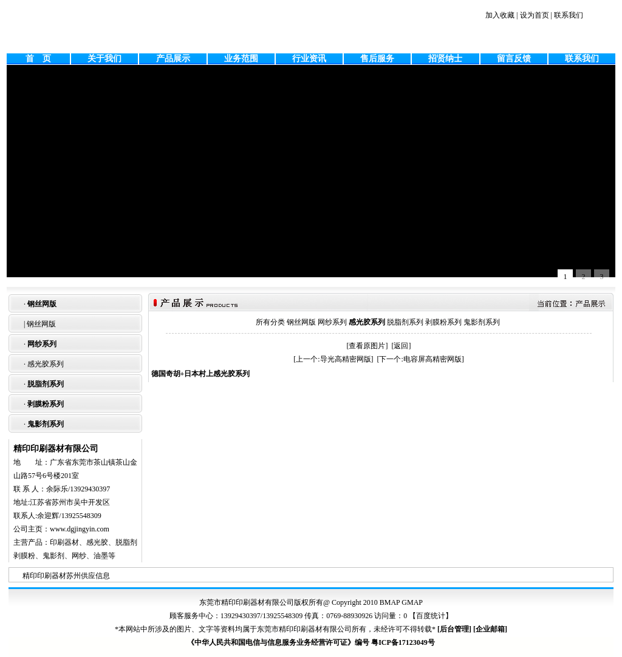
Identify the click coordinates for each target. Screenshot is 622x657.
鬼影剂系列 (45, 424)
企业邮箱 (490, 629)
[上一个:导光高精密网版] (333, 359)
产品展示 (173, 58)
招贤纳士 (445, 58)
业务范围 (241, 58)
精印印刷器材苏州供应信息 (66, 575)
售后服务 (377, 58)
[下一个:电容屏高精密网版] (420, 359)
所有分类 (270, 322)
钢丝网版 (41, 304)
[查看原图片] (367, 346)
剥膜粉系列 (45, 404)
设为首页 (534, 15)
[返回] (401, 346)
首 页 (38, 58)
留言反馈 (514, 58)
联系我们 (568, 15)
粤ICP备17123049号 (403, 642)
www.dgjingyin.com (79, 529)
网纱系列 (41, 344)
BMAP (390, 602)
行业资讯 (309, 58)
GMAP (412, 602)
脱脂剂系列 (45, 384)
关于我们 (104, 58)
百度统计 (430, 616)
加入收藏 (499, 15)
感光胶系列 (45, 364)
